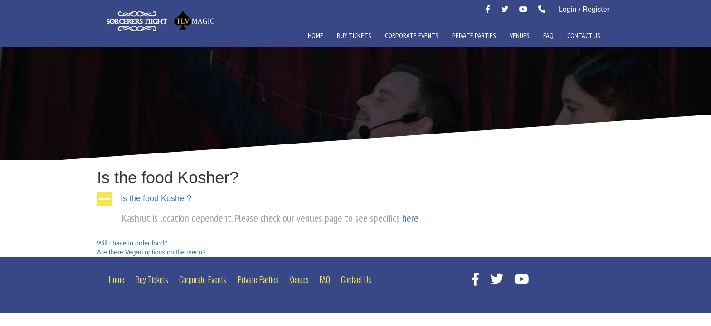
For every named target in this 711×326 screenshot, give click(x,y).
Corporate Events (411, 35)
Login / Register (584, 9)
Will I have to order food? (132, 243)
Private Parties (474, 35)
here (411, 218)
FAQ (548, 35)
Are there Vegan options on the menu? (151, 252)
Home (315, 35)
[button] (355, 199)
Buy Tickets (354, 35)
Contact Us (583, 35)
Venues (520, 35)
